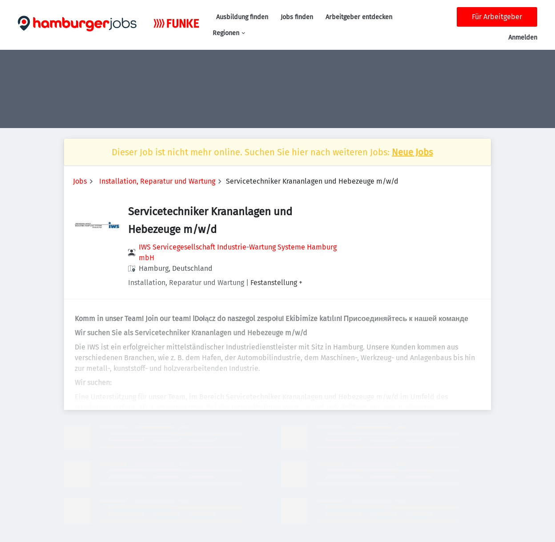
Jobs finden (297, 17)
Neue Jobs (412, 152)
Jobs (80, 181)
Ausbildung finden (242, 17)
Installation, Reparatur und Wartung (157, 181)
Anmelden (522, 37)
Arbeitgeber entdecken (359, 17)
